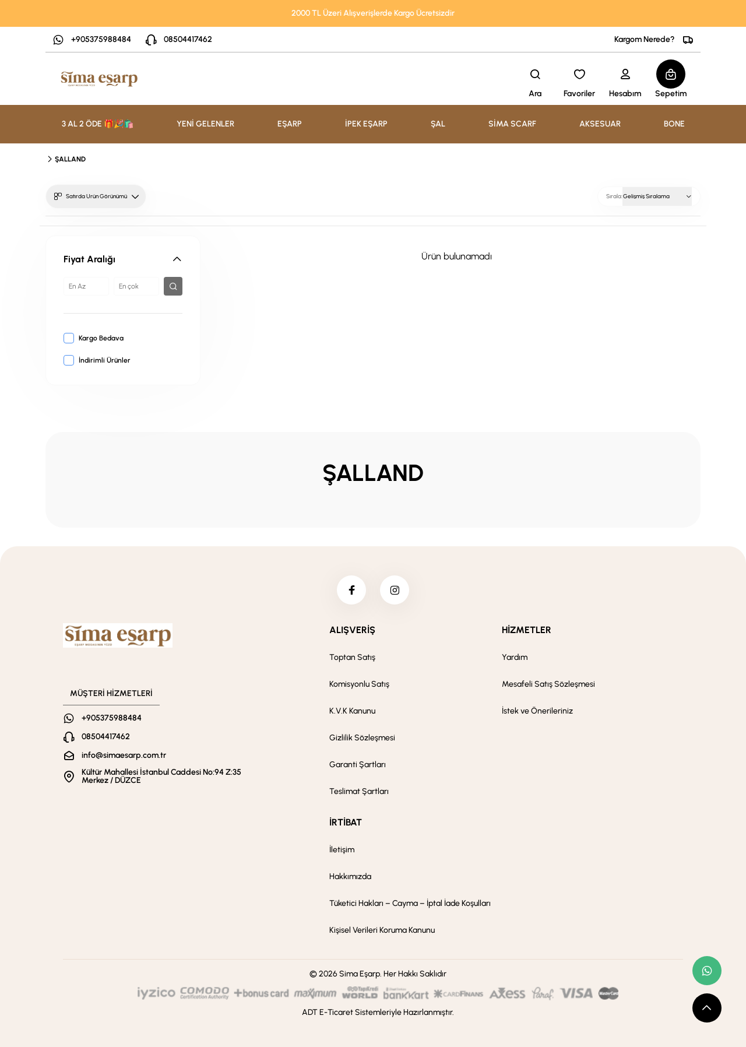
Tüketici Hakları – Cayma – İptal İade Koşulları (410, 903)
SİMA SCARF (512, 124)
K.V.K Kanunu (352, 711)
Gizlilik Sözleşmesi (362, 738)
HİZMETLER (526, 629)
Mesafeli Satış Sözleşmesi (548, 684)
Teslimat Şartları (359, 791)
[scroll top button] (707, 1008)
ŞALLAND (70, 159)
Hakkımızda (350, 876)
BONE (674, 124)
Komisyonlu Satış (359, 684)
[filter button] (173, 286)
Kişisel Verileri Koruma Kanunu (382, 930)
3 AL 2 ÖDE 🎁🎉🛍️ (97, 124)
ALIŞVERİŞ (352, 629)
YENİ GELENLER (205, 124)
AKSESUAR (600, 124)
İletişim (341, 850)
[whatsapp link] (707, 970)
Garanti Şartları (357, 765)
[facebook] (351, 590)
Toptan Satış (352, 657)
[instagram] (394, 590)
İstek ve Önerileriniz (537, 711)
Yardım (514, 657)
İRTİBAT (345, 822)
